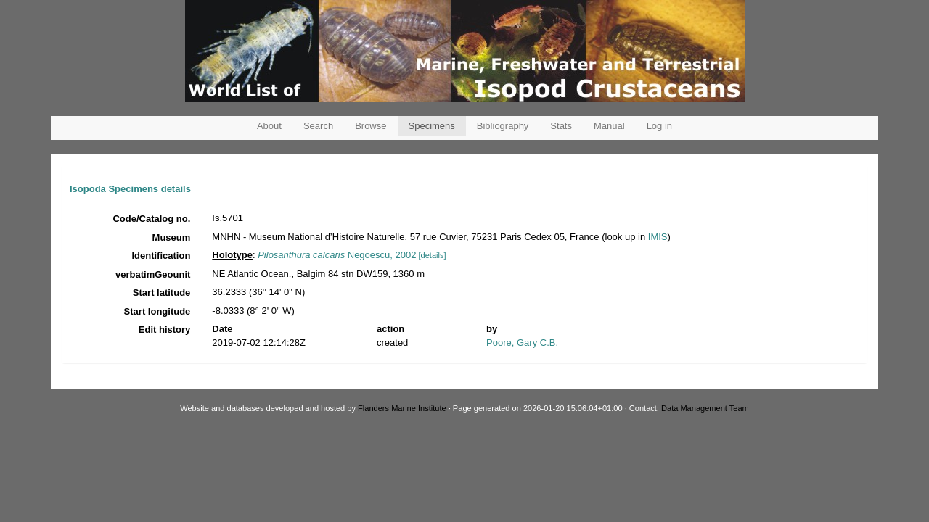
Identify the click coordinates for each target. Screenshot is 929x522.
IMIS (658, 236)
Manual (609, 125)
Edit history (165, 329)
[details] (432, 255)
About (269, 125)
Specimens (432, 125)
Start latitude (161, 292)
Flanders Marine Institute (402, 408)
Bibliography (503, 125)
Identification (160, 255)
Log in (659, 125)
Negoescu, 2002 (337, 254)
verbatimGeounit (152, 274)
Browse (370, 125)
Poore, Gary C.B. (522, 342)
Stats (561, 125)
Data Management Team (705, 408)
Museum (171, 237)
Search (318, 125)
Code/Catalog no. (151, 218)
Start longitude (157, 311)
